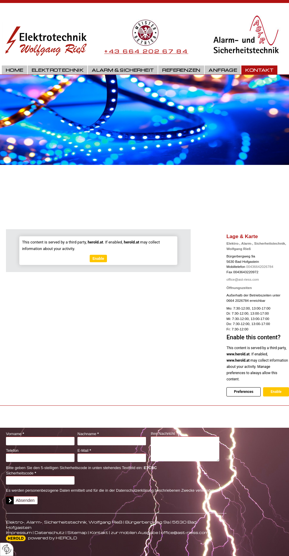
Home (14, 70)
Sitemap (77, 532)
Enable (276, 392)
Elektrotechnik (58, 70)
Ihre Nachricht (163, 433)
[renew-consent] (6, 549)
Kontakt (259, 70)
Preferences (243, 392)
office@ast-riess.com (242, 279)
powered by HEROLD (52, 537)
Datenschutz (50, 532)
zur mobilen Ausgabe (134, 532)
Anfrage (223, 70)
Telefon (12, 450)
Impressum (19, 532)
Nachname (88, 434)
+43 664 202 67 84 (146, 51)
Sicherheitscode (21, 473)
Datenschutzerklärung (134, 490)
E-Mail (84, 450)
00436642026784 (259, 266)
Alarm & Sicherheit (123, 70)
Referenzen (181, 70)
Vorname (15, 434)
